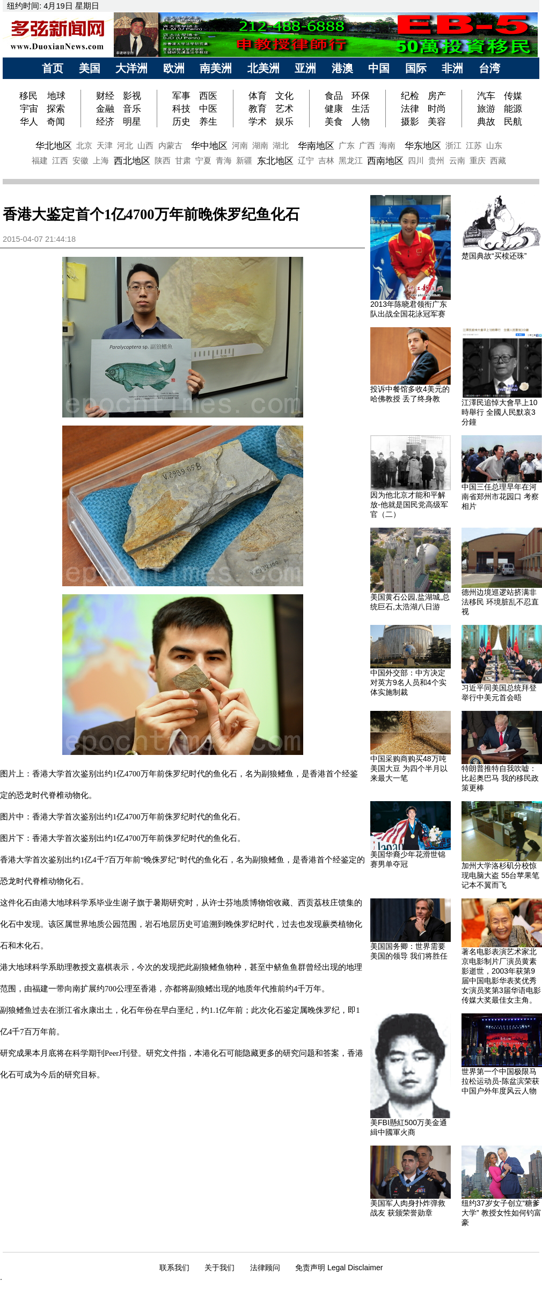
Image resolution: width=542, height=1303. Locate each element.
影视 (132, 95)
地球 (56, 95)
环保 (360, 95)
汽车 (486, 95)
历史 (181, 121)
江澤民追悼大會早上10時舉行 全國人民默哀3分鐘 (500, 412)
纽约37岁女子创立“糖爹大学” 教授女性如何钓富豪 (501, 1213)
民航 (513, 121)
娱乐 (284, 121)
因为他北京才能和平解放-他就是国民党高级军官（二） (409, 505)
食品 (334, 95)
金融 (105, 108)
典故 (486, 121)
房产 (437, 95)
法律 (410, 108)
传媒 (513, 95)
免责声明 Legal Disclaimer (339, 1267)
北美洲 (263, 68)
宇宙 (29, 108)
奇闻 (56, 121)
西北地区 (132, 160)
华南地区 (316, 145)
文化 (284, 95)
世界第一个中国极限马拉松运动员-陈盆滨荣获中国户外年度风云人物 (500, 1081)
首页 (52, 68)
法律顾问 (265, 1267)
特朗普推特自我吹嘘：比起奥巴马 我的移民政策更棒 (500, 778)
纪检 (410, 95)
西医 (208, 95)
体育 (257, 95)
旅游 (486, 108)
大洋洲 (131, 68)
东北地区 (275, 160)
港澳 (342, 68)
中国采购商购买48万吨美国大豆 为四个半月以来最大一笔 (409, 768)
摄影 (410, 121)
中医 (208, 108)
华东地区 (423, 145)
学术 (257, 121)
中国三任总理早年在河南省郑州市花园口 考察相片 (500, 496)
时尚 (437, 108)
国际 (416, 68)
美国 (89, 68)
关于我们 (219, 1267)
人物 (360, 121)
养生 (208, 121)
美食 (334, 121)
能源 (513, 108)
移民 (29, 95)
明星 (132, 121)
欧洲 (174, 68)
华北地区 (53, 145)
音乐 (132, 108)
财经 (105, 95)
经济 (105, 121)
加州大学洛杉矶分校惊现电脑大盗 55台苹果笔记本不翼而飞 (500, 875)
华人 (29, 121)
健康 (334, 108)
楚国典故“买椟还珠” (494, 255)
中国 (379, 68)
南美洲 (216, 68)
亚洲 (305, 68)
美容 (437, 121)
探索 (56, 108)
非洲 (452, 68)
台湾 (489, 68)
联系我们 (174, 1267)
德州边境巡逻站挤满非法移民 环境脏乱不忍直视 (500, 602)
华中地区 (209, 145)
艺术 (284, 108)
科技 (181, 108)
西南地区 (385, 160)
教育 (257, 108)
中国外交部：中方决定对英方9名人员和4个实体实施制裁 (408, 682)
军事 (181, 95)
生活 (360, 108)
